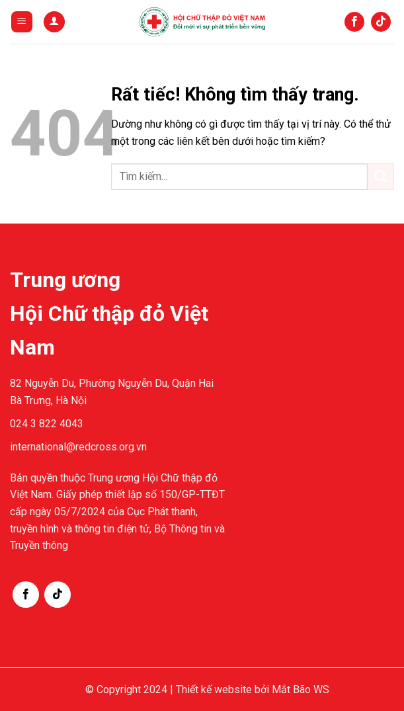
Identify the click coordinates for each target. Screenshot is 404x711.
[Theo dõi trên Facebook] (354, 22)
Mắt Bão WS (300, 689)
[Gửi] (381, 176)
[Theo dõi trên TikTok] (381, 22)
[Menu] (21, 22)
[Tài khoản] (54, 22)
